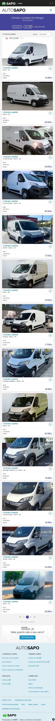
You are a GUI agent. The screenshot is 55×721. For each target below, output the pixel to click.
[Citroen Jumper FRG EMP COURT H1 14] (27, 452)
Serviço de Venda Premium (39, 662)
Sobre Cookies (33, 704)
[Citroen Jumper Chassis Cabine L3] (27, 363)
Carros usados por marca (11, 666)
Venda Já (6, 680)
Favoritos (16, 27)
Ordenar (35, 34)
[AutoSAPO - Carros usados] (13, 10)
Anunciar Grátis (34, 666)
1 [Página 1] (27, 617)
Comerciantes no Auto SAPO (39, 692)
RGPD (23, 704)
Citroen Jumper (25, 69)
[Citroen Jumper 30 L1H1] (27, 229)
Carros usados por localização (12, 670)
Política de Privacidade (10, 704)
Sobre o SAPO (6, 700)
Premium (6, 684)
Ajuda (30, 684)
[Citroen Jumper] (27, 51)
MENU (20, 3)
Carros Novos (6, 662)
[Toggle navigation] (51, 10)
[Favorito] (50, 68)
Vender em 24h (35, 658)
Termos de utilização (36, 688)
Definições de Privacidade (11, 709)
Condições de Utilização (23, 700)
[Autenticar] (50, 4)
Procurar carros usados (10, 658)
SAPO (9, 715)
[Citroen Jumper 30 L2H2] (27, 318)
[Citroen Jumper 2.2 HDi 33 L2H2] (27, 140)
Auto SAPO (32, 680)
